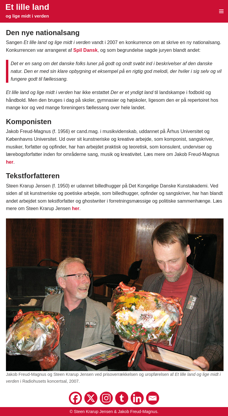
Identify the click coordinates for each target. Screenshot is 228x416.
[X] (91, 398)
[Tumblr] (122, 398)
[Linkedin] (137, 398)
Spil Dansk (85, 50)
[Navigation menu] (221, 11)
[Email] (152, 398)
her (9, 162)
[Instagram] (106, 398)
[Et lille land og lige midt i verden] (27, 11)
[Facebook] (75, 398)
